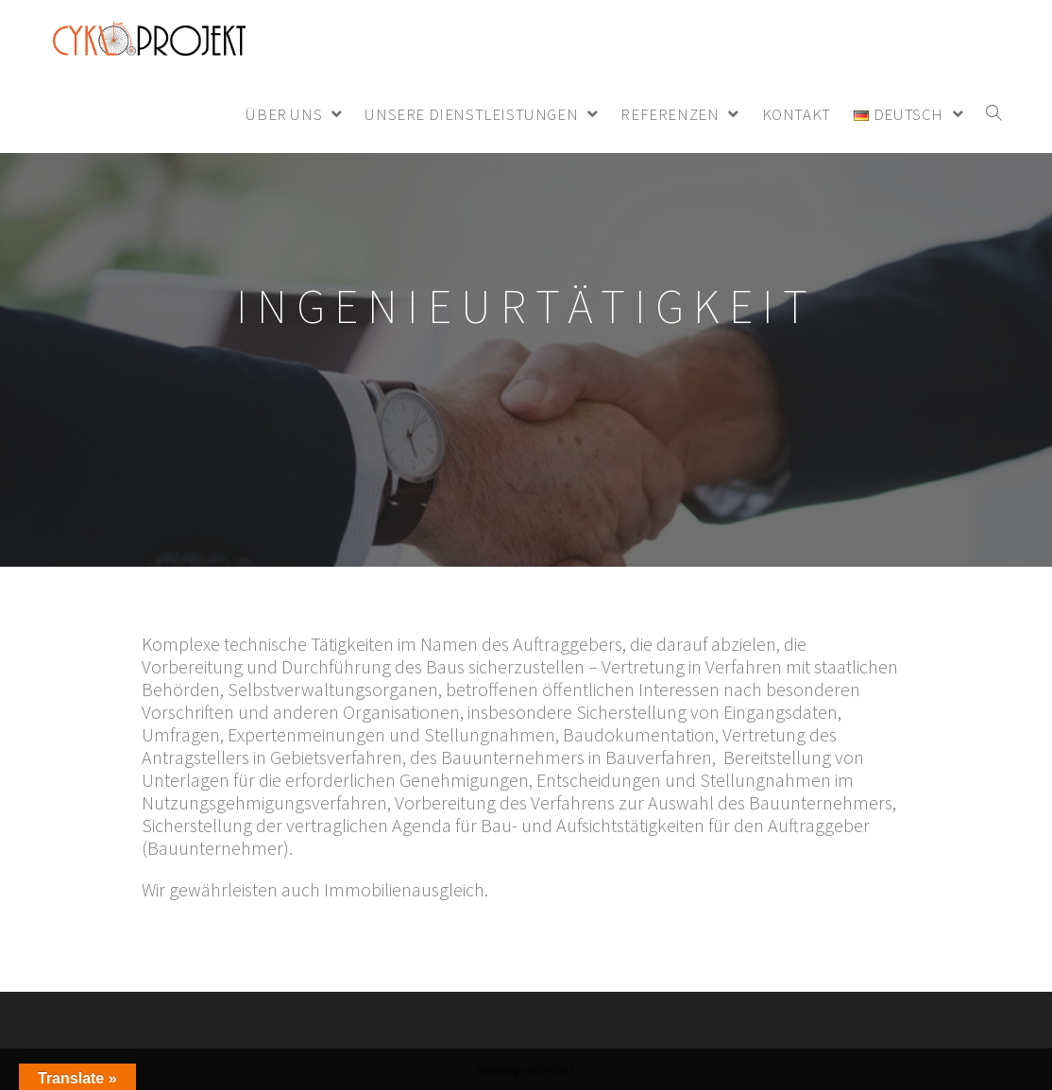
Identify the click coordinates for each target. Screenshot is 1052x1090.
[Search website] (994, 115)
